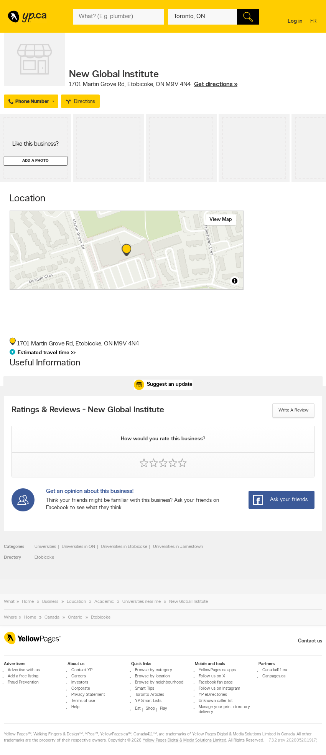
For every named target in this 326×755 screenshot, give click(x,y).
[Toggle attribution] (234, 280)
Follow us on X (212, 676)
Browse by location (152, 676)
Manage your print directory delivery (224, 709)
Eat (138, 709)
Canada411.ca (274, 670)
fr (314, 21)
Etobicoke (44, 557)
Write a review (293, 410)
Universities (45, 546)
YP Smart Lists (148, 701)
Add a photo (35, 161)
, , (153, 84)
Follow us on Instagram (219, 689)
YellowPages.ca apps (217, 670)
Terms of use (83, 701)
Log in (295, 21)
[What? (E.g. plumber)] (118, 17)
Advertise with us (24, 670)
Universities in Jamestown (178, 546)
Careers (78, 676)
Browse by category (153, 670)
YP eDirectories (213, 695)
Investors (79, 682)
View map (220, 219)
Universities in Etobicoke (124, 546)
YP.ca (89, 734)
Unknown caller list (216, 701)
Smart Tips (144, 689)
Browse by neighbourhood (159, 682)
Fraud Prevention (23, 682)
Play (163, 709)
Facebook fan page (216, 682)
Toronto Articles (149, 695)
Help (75, 707)
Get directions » (215, 84)
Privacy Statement (88, 695)
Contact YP (81, 670)
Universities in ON (78, 546)
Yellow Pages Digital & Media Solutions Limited (234, 734)
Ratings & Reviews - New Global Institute (88, 410)
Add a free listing (23, 676)
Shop (150, 709)
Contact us (310, 641)
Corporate (80, 689)
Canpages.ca (273, 676)
